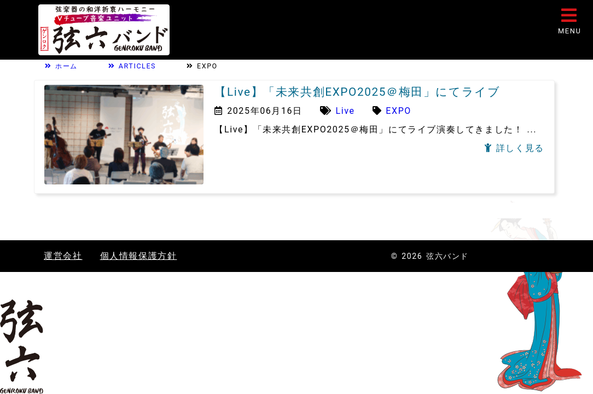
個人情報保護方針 (138, 256)
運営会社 (63, 256)
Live (345, 111)
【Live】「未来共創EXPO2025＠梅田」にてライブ (357, 92)
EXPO (398, 111)
